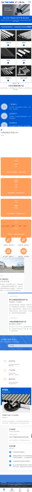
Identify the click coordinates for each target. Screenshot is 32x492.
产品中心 (12, 489)
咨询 (20, 489)
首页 (4, 489)
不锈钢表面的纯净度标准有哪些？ (20, 27)
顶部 (28, 489)
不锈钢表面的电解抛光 (7, 27)
